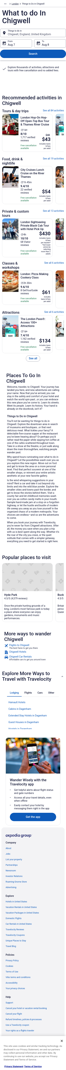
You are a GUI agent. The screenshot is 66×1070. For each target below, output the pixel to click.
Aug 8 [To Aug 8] (45, 44)
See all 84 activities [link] (53, 110)
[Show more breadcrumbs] (5, 4)
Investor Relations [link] (14, 876)
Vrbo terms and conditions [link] (18, 977)
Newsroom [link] (11, 870)
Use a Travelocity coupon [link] (17, 1025)
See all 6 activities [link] (54, 262)
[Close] (62, 1041)
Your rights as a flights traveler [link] (20, 1030)
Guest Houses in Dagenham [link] (23, 722)
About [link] (8, 848)
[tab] (14, 693)
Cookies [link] (9, 966)
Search (33, 53)
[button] (33, 676)
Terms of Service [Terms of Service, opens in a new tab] (33, 1066)
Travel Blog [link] (11, 946)
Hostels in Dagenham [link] (20, 728)
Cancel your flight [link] (14, 1014)
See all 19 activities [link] (53, 158)
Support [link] (9, 1003)
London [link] (15, 4)
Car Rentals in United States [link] (19, 924)
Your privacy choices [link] (15, 988)
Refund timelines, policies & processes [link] (24, 1019)
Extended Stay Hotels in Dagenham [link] (27, 715)
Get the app (33, 817)
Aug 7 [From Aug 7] (11, 44)
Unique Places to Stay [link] (16, 940)
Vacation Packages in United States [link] (22, 913)
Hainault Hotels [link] (16, 702)
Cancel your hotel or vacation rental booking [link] (26, 1008)
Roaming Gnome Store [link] (16, 882)
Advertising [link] (11, 887)
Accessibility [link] (11, 983)
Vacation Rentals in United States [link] (21, 907)
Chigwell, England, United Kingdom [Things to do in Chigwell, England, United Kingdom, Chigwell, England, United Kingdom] (29, 34)
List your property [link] (14, 859)
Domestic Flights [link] (13, 918)
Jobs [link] (8, 854)
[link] (33, 358)
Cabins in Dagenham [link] (19, 709)
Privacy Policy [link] (12, 960)
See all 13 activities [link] (53, 210)
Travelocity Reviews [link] (15, 929)
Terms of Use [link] (12, 971)
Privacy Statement (13, 1066)
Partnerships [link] (12, 865)
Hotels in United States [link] (16, 901)
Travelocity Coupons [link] (15, 935)
